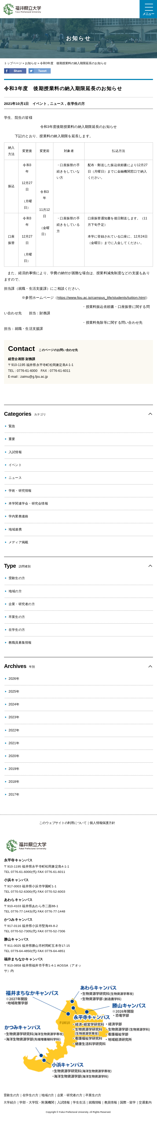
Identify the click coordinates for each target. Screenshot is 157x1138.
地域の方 (15, 591)
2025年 (14, 691)
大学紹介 (9, 1102)
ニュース (57, 104)
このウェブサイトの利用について (62, 823)
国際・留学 (128, 1102)
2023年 (14, 717)
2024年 (14, 704)
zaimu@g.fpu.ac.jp (34, 377)
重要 (12, 439)
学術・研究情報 (20, 490)
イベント (39, 104)
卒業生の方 (17, 617)
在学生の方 (76, 104)
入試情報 (15, 452)
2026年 (14, 679)
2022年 (14, 730)
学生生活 (79, 1102)
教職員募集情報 (20, 642)
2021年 (14, 743)
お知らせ (31, 63)
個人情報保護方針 (102, 823)
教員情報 (110, 1102)
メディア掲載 (18, 542)
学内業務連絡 (18, 516)
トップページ (13, 63)
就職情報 (95, 1102)
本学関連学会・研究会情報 (28, 503)
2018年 (14, 782)
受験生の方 (17, 578)
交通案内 (145, 1102)
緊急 (12, 426)
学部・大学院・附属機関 (36, 1102)
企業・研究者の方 (22, 604)
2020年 (14, 756)
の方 (11, 1095)
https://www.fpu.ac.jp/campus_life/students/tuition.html (101, 298)
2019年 (14, 769)
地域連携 (15, 529)
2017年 (14, 794)
